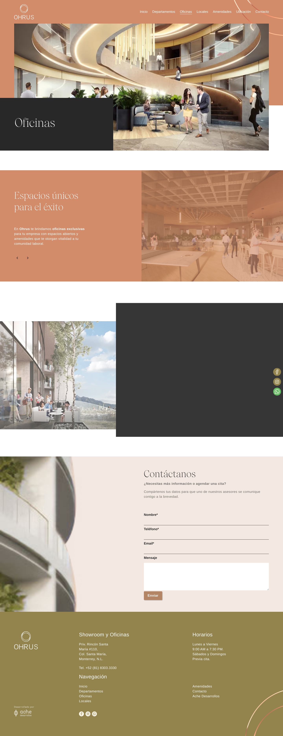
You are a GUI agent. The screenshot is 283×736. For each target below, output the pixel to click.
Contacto (262, 12)
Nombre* (151, 515)
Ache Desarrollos (206, 696)
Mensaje (150, 558)
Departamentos (163, 12)
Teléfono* (151, 529)
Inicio (144, 12)
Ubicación (243, 12)
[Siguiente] (27, 258)
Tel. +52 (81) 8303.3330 (98, 668)
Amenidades (222, 12)
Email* (149, 543)
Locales (202, 12)
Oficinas (186, 12)
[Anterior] (18, 258)
